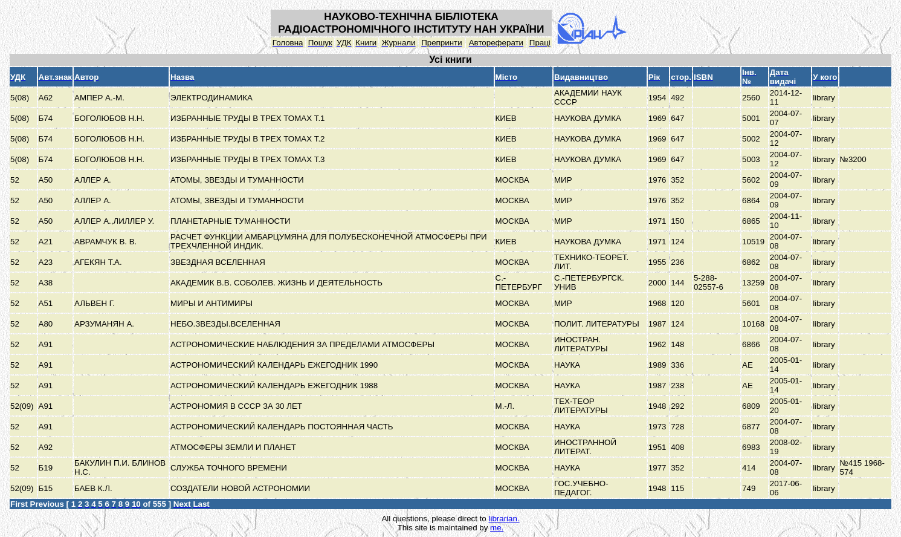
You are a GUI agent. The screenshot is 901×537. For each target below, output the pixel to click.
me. (496, 527)
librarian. (503, 518)
